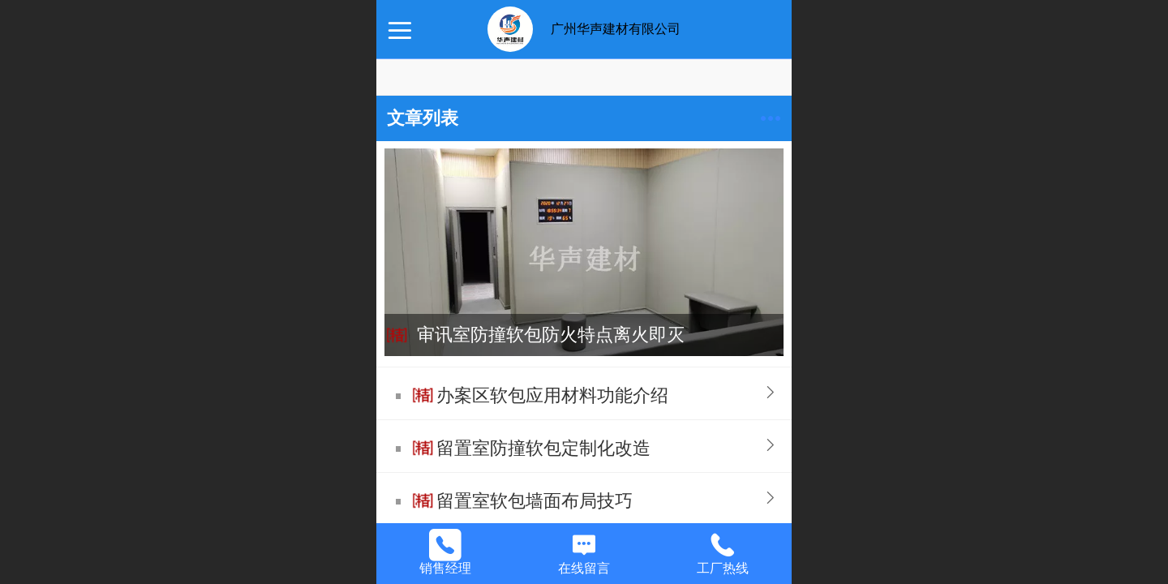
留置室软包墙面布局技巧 (534, 501)
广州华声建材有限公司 (616, 29)
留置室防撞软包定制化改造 (543, 448)
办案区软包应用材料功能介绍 (552, 395)
